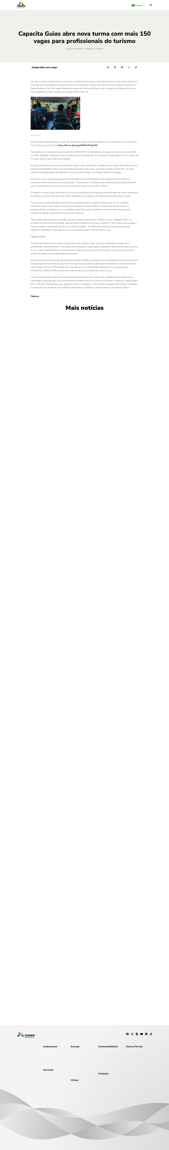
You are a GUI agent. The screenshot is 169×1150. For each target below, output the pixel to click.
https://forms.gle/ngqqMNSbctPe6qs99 (77, 145)
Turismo (84, 27)
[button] (108, 67)
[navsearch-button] (151, 5)
